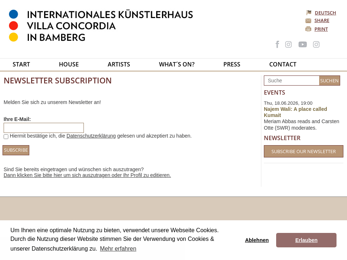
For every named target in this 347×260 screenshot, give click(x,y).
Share (321, 20)
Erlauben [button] (306, 240)
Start (21, 64)
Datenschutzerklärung (91, 136)
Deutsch (321, 12)
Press (231, 64)
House (69, 64)
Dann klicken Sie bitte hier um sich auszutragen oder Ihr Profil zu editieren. (87, 175)
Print (321, 29)
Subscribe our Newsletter (303, 151)
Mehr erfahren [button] (118, 249)
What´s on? (176, 64)
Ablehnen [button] (257, 240)
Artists (119, 64)
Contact (282, 64)
